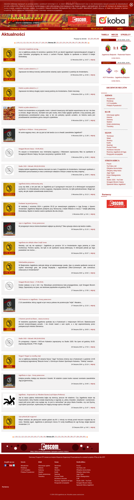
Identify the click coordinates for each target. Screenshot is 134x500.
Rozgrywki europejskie (115, 154)
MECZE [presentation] (114, 35)
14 (30, 43)
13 (27, 43)
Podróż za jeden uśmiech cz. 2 (28, 88)
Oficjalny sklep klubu (114, 171)
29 (82, 43)
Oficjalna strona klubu (114, 168)
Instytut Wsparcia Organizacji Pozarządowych (66, 457)
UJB (108, 177)
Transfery (110, 126)
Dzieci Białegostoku (114, 175)
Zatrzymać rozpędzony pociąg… (29, 49)
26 (73, 43)
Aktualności (111, 99)
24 (67, 43)
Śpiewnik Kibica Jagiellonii (116, 184)
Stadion (109, 122)
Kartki (109, 143)
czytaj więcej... (116, 58)
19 (46, 43)
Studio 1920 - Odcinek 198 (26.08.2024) (32, 338)
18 (43, 43)
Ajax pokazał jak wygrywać (28, 417)
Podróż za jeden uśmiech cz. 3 (28, 69)
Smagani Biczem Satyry (115, 182)
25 (70, 43)
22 (60, 43)
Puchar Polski (111, 147)
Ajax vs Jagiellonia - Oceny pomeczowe (32, 223)
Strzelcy (109, 141)
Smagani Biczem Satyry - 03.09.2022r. (31, 149)
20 (92, 39)
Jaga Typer (111, 173)
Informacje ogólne (113, 115)
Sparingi (110, 145)
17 (39, 43)
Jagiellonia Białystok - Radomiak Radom (116, 55)
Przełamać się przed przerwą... (28, 203)
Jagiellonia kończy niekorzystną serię (31, 184)
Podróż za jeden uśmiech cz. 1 (28, 107)
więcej (93, 60)
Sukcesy (110, 120)
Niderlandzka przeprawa (26, 262)
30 (85, 43)
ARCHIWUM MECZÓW (116, 88)
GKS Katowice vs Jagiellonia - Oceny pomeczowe (35, 299)
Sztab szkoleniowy (113, 124)
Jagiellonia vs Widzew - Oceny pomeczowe (33, 129)
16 (36, 43)
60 (98, 39)
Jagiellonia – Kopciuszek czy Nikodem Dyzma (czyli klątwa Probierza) (42, 395)
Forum (109, 164)
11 (21, 43)
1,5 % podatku (112, 103)
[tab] (105, 34)
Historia (109, 117)
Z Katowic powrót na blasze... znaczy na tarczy (34, 319)
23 (64, 43)
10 (89, 39)
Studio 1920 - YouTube (115, 180)
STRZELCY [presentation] (126, 35)
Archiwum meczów (113, 150)
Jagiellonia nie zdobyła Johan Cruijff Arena (33, 242)
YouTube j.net (111, 166)
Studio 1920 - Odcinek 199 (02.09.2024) (32, 166)
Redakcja (110, 101)
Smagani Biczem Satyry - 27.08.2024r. (31, 282)
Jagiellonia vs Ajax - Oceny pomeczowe (31, 375)
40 (95, 39)
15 (33, 43)
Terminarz (110, 136)
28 (79, 43)
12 (24, 43)
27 (76, 43)
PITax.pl (96, 457)
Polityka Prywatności (114, 105)
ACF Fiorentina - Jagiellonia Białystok (116, 77)
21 (57, 43)
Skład (109, 138)
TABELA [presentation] (105, 35)
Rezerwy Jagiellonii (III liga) (116, 152)
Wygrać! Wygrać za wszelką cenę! (30, 356)
